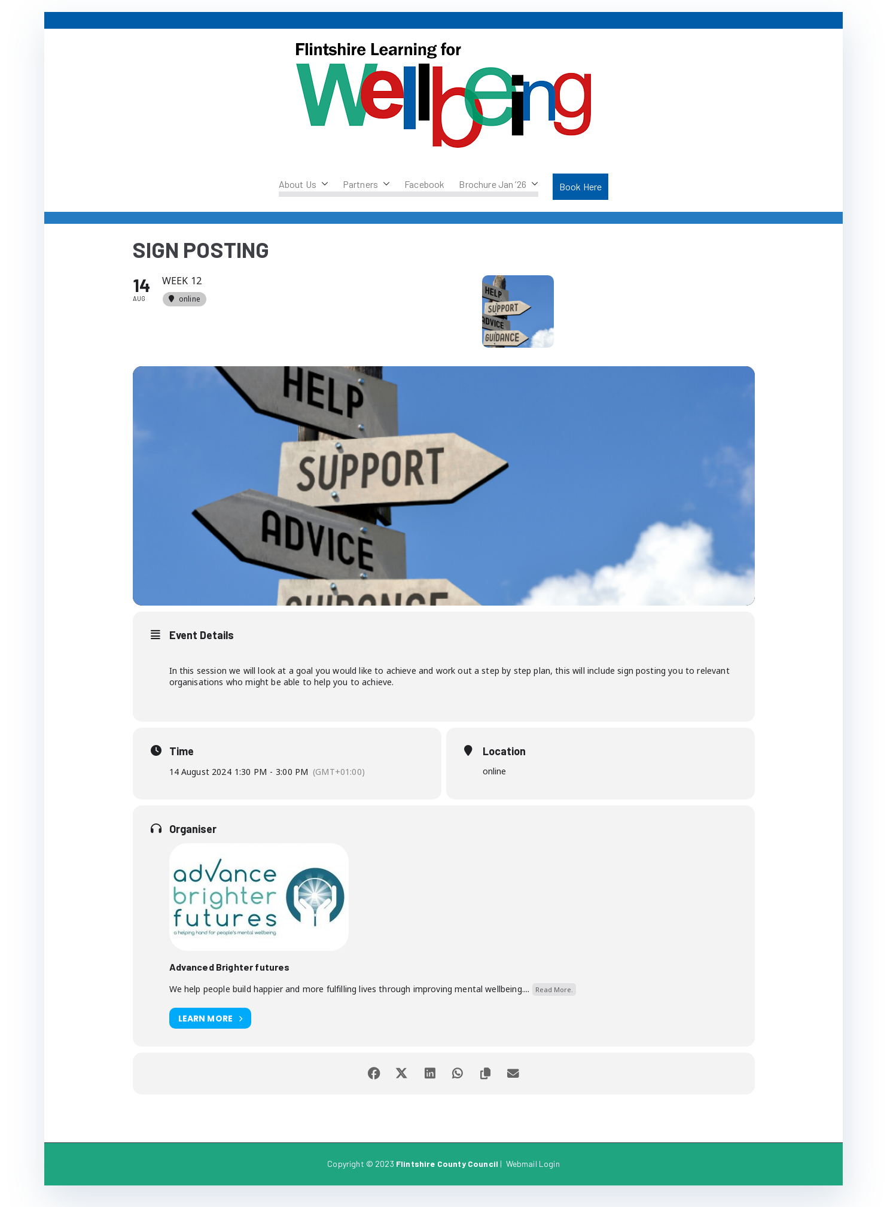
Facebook (424, 184)
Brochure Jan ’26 (498, 184)
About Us (303, 184)
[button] (322, 184)
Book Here (580, 186)
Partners (366, 184)
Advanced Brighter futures (229, 976)
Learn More (210, 1028)
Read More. (554, 999)
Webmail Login (533, 1174)
